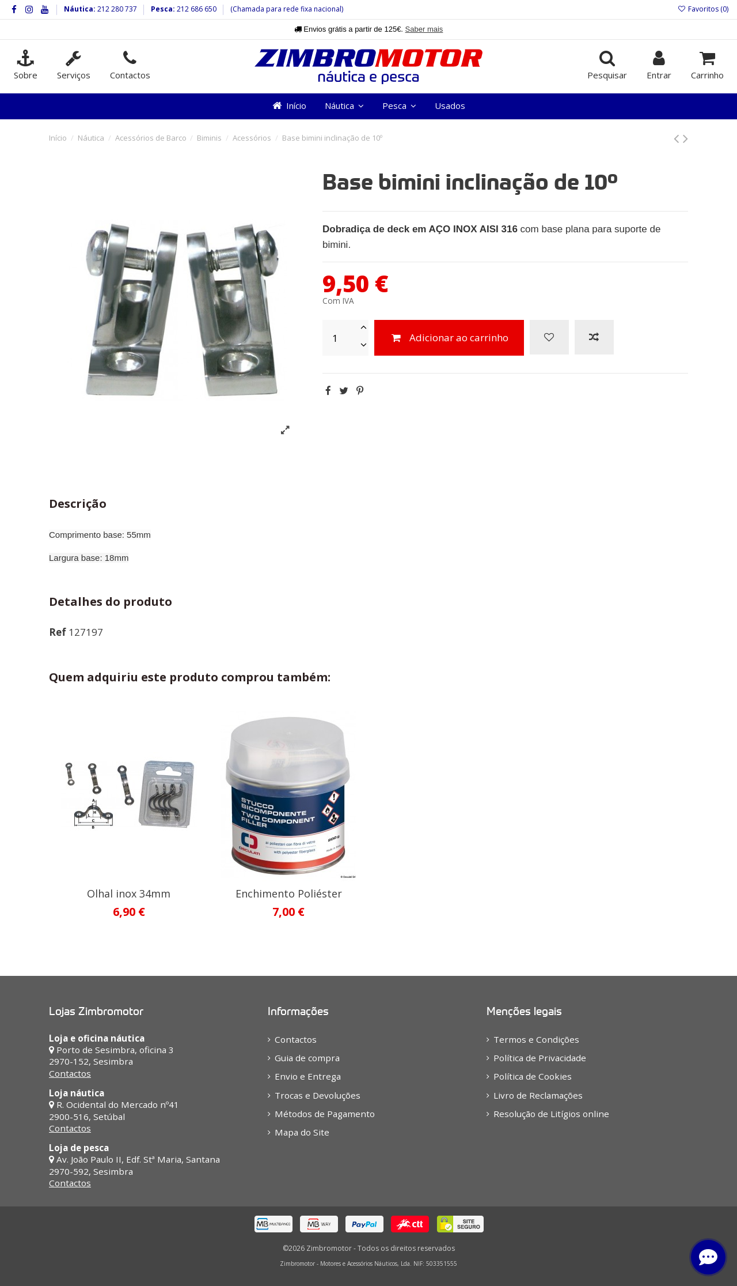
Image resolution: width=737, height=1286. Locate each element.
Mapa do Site (302, 1132)
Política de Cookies (532, 1076)
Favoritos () (703, 9)
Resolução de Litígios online (551, 1113)
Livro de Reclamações (538, 1095)
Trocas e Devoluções (317, 1095)
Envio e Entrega (308, 1076)
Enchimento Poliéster (288, 893)
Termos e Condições (536, 1039)
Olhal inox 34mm (128, 893)
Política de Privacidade (539, 1058)
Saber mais (424, 29)
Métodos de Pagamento (325, 1113)
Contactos (70, 1073)
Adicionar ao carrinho (449, 337)
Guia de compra (307, 1058)
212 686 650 (195, 9)
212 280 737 (116, 9)
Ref (57, 632)
